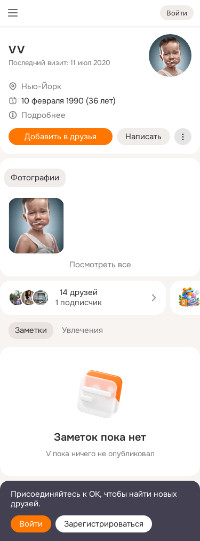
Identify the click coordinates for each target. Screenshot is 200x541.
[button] (35, 178)
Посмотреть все (100, 264)
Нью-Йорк (41, 86)
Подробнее (43, 115)
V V (17, 50)
